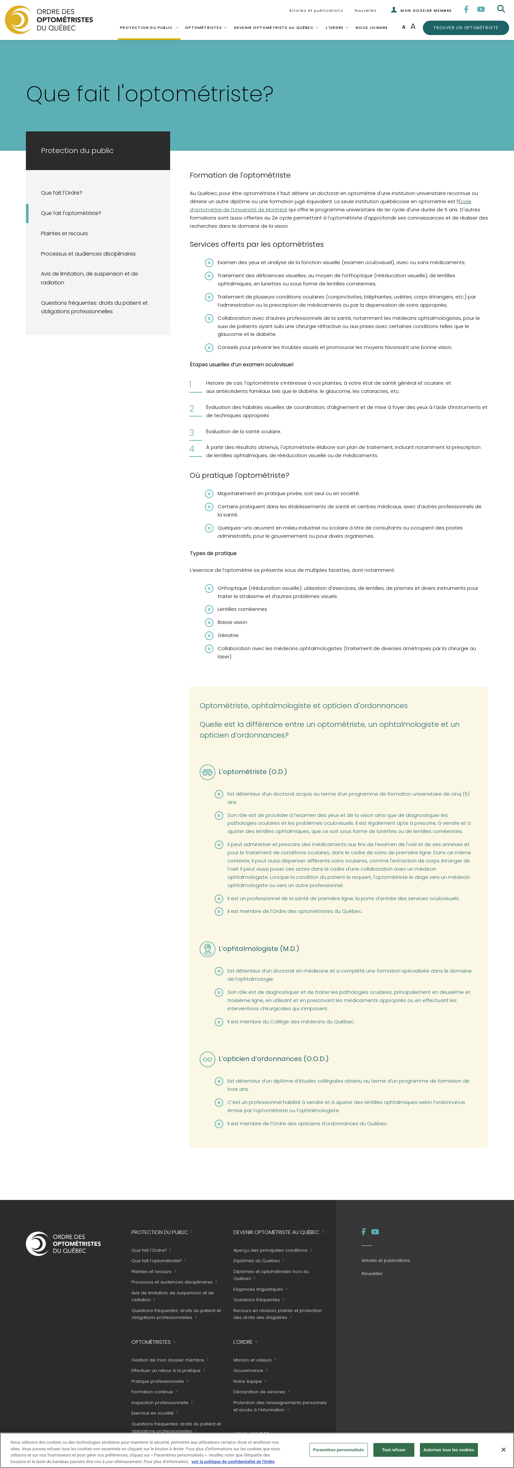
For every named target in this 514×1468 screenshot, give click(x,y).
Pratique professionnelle (157, 1381)
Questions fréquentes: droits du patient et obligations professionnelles (176, 1427)
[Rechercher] (502, 9)
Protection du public (146, 27)
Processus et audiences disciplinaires (88, 254)
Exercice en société (152, 1413)
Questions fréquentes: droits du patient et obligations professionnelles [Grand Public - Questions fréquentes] (94, 307)
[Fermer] (503, 1453)
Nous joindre (372, 27)
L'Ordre (335, 27)
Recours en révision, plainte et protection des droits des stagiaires (277, 1314)
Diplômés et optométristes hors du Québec (271, 1275)
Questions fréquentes (256, 1300)
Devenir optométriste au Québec (274, 27)
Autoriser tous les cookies (449, 1453)
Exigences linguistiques (258, 1289)
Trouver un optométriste (466, 27)
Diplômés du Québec (256, 1261)
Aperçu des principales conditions (270, 1250)
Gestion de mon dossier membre (167, 1360)
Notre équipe (247, 1381)
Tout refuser (394, 1453)
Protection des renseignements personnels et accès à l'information (280, 1406)
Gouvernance (248, 1371)
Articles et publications (316, 10)
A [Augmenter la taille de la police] (413, 26)
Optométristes (203, 27)
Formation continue (152, 1392)
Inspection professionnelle (159, 1403)
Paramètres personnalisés (338, 1453)
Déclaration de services (259, 1392)
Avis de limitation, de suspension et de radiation (89, 278)
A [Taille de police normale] (403, 27)
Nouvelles (366, 10)
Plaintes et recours (64, 233)
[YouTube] (481, 9)
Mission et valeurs (252, 1360)
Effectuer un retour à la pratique (166, 1371)
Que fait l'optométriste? (71, 213)
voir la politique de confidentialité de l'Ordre (233, 1464)
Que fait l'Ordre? (61, 193)
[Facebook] (466, 9)
